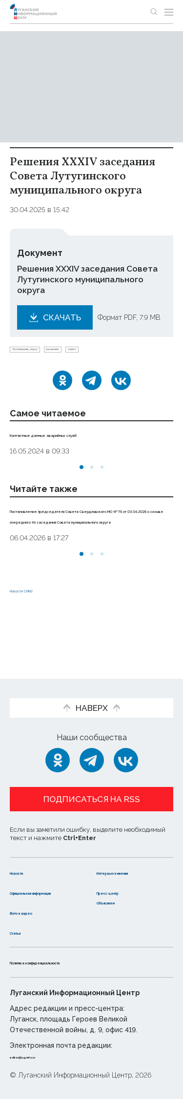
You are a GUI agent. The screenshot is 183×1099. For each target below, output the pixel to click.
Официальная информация (37, 887)
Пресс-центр (124, 882)
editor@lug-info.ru (43, 1056)
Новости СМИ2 (38, 628)
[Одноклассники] (62, 386)
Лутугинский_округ (47, 352)
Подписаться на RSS (91, 779)
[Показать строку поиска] (153, 11)
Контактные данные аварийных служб (89, 440)
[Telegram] (92, 386)
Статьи (24, 932)
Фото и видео (38, 912)
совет (145, 352)
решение (107, 352)
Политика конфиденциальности (75, 962)
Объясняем (120, 901)
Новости (27, 852)
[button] (81, 473)
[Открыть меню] (169, 11)
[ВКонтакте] (121, 386)
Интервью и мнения (121, 857)
